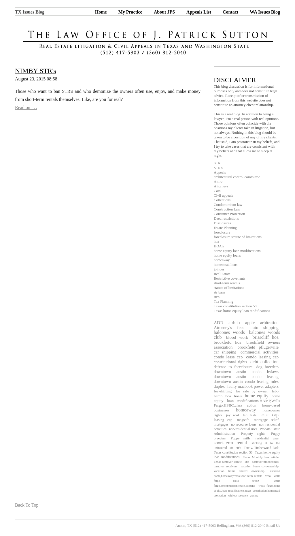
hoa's (238, 396)
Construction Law (227, 209)
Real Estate (222, 274)
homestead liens (225, 265)
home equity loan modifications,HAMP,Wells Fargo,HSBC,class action (247, 400)
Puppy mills (240, 438)
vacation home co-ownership (260, 466)
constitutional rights (230, 362)
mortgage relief (266, 420)
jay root (232, 415)
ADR (218, 322)
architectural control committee (237, 177)
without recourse (238, 495)
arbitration (269, 322)
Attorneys (221, 186)
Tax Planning (223, 302)
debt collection (264, 361)
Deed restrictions (226, 219)
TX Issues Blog (29, 12)
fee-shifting (223, 391)
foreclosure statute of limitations (238, 237)
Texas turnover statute (228, 461)
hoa (216, 242)
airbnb (234, 322)
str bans (219, 292)
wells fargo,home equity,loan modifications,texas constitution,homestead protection (247, 490)
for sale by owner (252, 391)
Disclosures (222, 223)
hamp (218, 396)
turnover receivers (225, 466)
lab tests (249, 415)
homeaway (222, 260)
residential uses (267, 438)
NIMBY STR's (35, 70)
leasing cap (223, 420)
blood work (237, 337)
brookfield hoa (227, 342)
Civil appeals (223, 195)
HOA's (219, 246)
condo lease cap (228, 357)
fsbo (275, 391)
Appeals (220, 172)
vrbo (268, 475)
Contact (230, 12)
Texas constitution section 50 (235, 306)
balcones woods (229, 332)
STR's (218, 168)
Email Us (273, 526)
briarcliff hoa (266, 337)
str (231, 448)
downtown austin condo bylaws (246, 371)
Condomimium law (228, 205)
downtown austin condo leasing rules (246, 381)
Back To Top (27, 505)
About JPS (164, 12)
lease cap (269, 414)
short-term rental (230, 442)
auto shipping (265, 327)
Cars (217, 191)
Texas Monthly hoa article (261, 457)
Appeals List (198, 12)
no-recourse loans (243, 424)
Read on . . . (26, 107)
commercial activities (260, 352)
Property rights (253, 434)
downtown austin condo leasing (246, 376)
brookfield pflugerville (258, 347)
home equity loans (227, 255)
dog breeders (267, 366)
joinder (219, 269)
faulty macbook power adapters (253, 386)
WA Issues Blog (265, 12)
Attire (218, 182)
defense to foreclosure (233, 366)
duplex (219, 386)
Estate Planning (225, 228)
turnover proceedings (265, 461)
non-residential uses (243, 429)
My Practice (130, 12)
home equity (256, 395)
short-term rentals (227, 283)
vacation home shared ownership (239, 471)
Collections (222, 200)
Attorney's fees (229, 327)
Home (101, 12)
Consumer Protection (229, 214)
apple (250, 322)
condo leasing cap (262, 357)
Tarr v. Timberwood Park (261, 448)
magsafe (243, 420)
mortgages (221, 424)
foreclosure (222, 232)
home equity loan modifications (237, 251)
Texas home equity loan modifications (242, 311)
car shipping (225, 352)
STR (217, 163)
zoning (254, 495)
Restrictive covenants (229, 279)
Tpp (246, 461)
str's (217, 297)
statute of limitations (229, 288)
